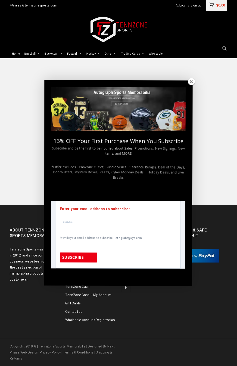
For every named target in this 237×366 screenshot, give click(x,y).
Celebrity (72, 278)
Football (74, 53)
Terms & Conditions (78, 352)
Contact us (74, 311)
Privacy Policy (50, 352)
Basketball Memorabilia (83, 261)
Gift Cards (73, 303)
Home (16, 53)
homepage (116, 137)
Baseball (32, 53)
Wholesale (155, 53)
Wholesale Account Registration (90, 320)
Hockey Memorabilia (80, 270)
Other (110, 53)
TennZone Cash (77, 286)
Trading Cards (132, 53)
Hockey (93, 53)
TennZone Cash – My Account (88, 295)
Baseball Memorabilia (81, 245)
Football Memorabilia (81, 253)
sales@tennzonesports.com (157, 259)
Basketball (53, 53)
